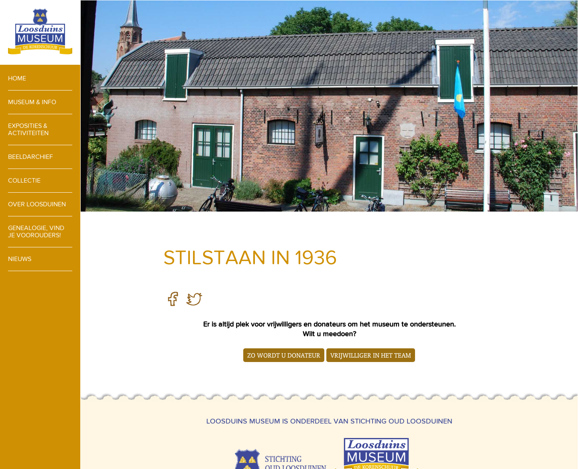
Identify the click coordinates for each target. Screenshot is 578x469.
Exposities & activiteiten (28, 129)
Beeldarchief (30, 156)
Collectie (24, 180)
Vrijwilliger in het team (370, 355)
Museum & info (32, 102)
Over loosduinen (37, 204)
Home (17, 78)
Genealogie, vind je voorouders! (36, 231)
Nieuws (19, 259)
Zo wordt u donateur (283, 355)
